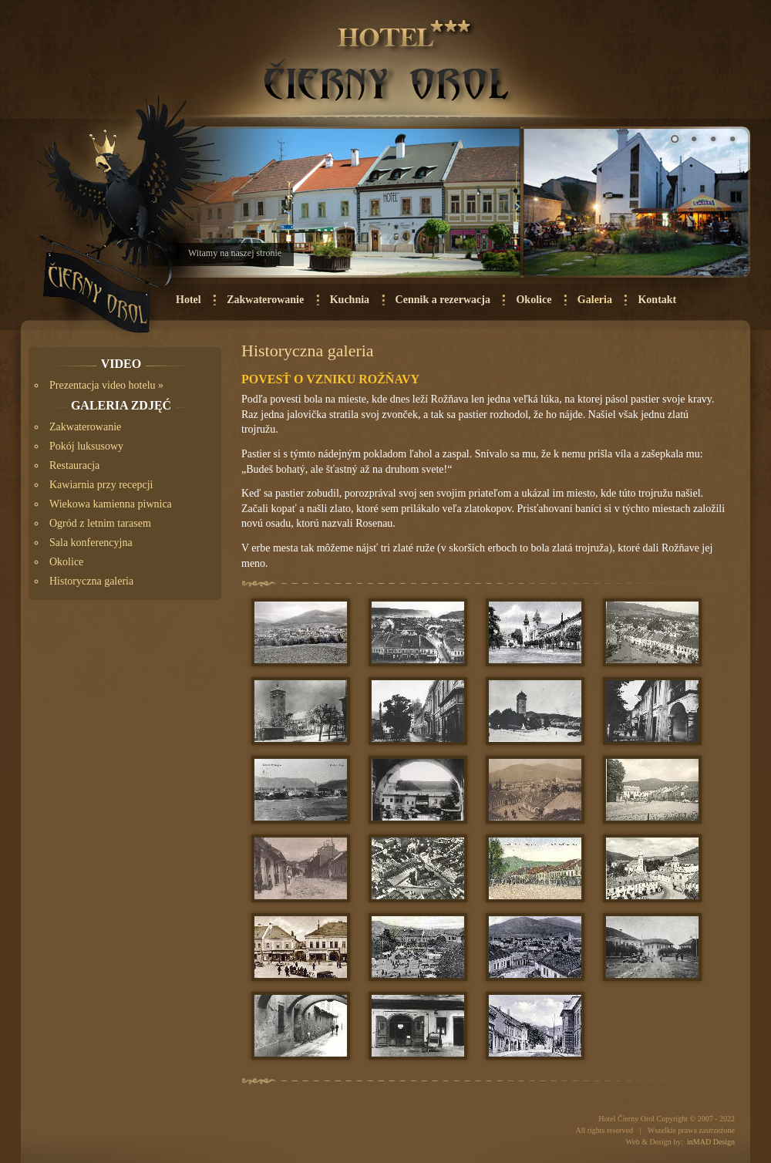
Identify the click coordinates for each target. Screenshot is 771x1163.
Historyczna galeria (91, 581)
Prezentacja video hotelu (102, 385)
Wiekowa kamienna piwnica (110, 504)
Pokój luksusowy (86, 446)
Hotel (188, 299)
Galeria (594, 299)
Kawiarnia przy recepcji (101, 484)
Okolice (533, 299)
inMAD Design (711, 1142)
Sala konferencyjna (91, 542)
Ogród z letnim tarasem (100, 523)
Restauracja (74, 465)
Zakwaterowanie (265, 299)
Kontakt (657, 299)
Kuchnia (349, 299)
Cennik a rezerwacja (443, 299)
